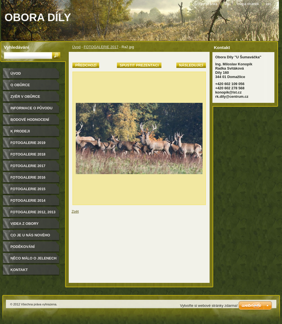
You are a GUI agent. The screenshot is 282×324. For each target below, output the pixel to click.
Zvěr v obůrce (25, 96)
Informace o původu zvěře (31, 110)
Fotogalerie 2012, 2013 (32, 212)
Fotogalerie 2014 (27, 200)
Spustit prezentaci (139, 65)
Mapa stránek (248, 4)
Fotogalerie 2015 (27, 189)
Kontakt (19, 270)
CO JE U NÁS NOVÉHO (30, 235)
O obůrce (20, 85)
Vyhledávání (16, 47)
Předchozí (85, 65)
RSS (268, 4)
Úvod (76, 47)
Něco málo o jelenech (33, 258)
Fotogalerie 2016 (27, 177)
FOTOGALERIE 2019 (27, 143)
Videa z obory (24, 223)
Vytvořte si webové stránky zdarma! (209, 305)
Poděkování (22, 247)
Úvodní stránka (205, 4)
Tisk (227, 4)
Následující (191, 65)
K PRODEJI (20, 131)
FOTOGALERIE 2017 (101, 47)
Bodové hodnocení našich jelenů (29, 121)
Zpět (75, 211)
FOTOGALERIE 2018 (27, 154)
